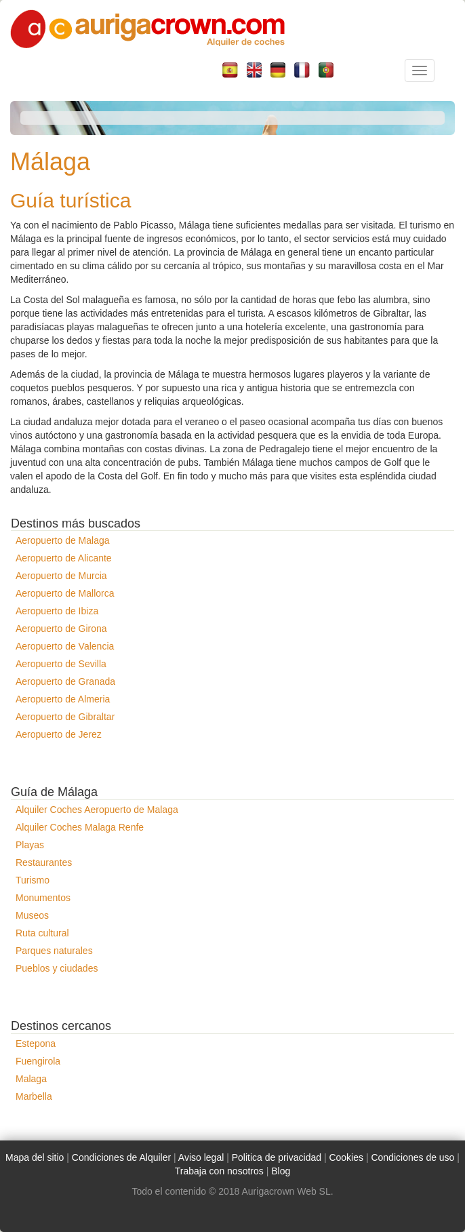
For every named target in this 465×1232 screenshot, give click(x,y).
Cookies (346, 1157)
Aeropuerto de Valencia (65, 646)
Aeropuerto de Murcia (61, 575)
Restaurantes (44, 862)
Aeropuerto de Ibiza (57, 610)
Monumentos (43, 897)
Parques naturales (54, 950)
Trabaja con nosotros (219, 1171)
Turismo (32, 880)
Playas (30, 844)
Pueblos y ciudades (57, 968)
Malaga (31, 1078)
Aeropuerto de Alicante (64, 558)
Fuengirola (38, 1061)
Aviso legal (201, 1157)
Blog (280, 1171)
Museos (32, 915)
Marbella (34, 1096)
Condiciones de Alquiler (121, 1157)
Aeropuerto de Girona (61, 628)
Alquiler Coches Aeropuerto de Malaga (97, 809)
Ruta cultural (42, 933)
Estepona (36, 1043)
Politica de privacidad (276, 1157)
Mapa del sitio (34, 1157)
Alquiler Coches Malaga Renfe (80, 827)
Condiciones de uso (412, 1157)
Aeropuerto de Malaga (63, 540)
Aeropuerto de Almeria (63, 699)
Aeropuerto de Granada (65, 681)
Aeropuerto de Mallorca (65, 593)
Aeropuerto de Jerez (59, 734)
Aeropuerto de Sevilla (61, 663)
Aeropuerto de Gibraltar (65, 716)
